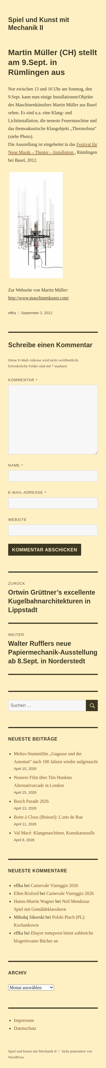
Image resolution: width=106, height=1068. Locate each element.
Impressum (24, 1020)
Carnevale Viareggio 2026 (54, 885)
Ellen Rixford (26, 893)
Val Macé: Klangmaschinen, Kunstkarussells (54, 832)
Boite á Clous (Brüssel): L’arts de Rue (48, 817)
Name (15, 465)
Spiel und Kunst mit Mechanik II (32, 1051)
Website (17, 519)
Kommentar (23, 380)
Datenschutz (25, 1028)
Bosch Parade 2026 (31, 801)
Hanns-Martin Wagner (34, 901)
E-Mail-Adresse (27, 492)
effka (12, 313)
